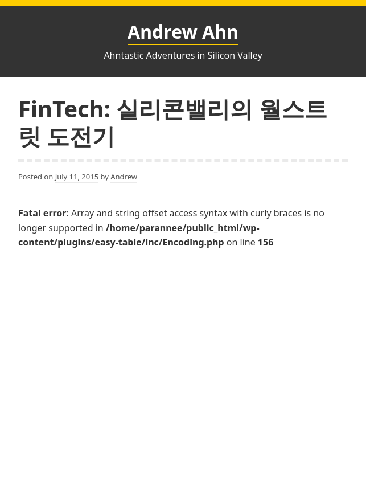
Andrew (123, 176)
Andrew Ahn (183, 31)
